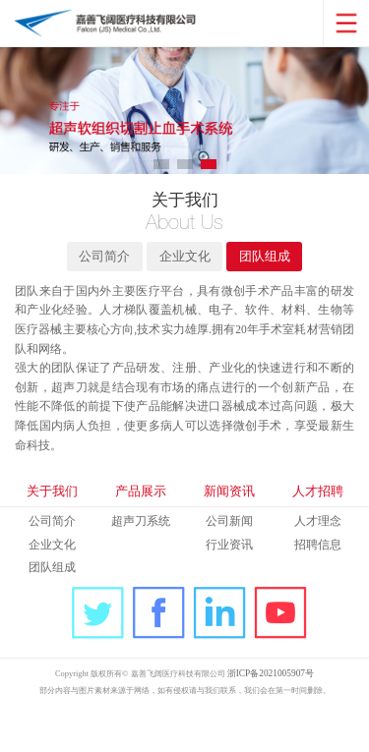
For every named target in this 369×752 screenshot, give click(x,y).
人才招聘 (317, 532)
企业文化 (185, 270)
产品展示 (140, 532)
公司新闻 (229, 563)
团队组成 (271, 270)
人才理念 (317, 563)
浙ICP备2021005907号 (280, 718)
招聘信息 (317, 586)
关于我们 (52, 532)
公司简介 (97, 270)
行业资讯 (229, 586)
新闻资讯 (229, 532)
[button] (161, 169)
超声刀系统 (140, 563)
